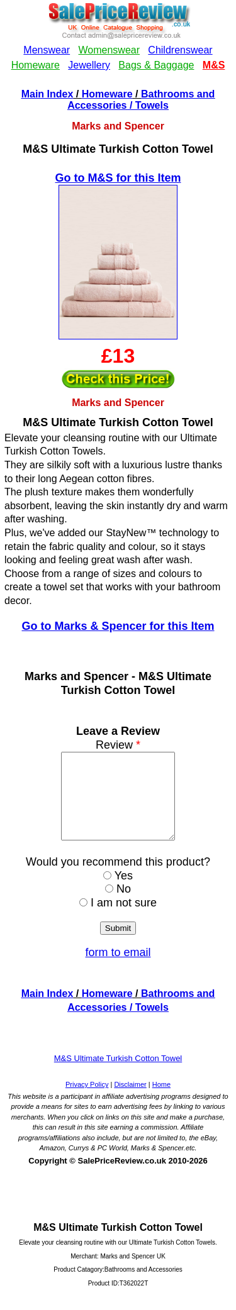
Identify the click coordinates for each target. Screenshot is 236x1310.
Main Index (47, 94)
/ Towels (147, 105)
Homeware (107, 94)
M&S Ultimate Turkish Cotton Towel (118, 1075)
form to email (117, 969)
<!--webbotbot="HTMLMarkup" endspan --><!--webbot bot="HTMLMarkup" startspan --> (118, 43)
